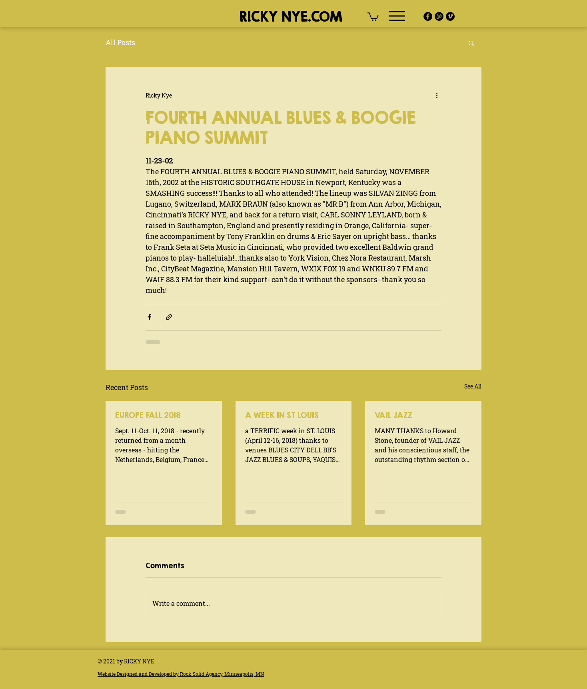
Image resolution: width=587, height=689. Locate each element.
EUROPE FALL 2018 (147, 415)
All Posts (120, 42)
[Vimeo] (450, 16)
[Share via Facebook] (149, 317)
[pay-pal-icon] (439, 16)
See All (472, 386)
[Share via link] (169, 317)
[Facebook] (427, 16)
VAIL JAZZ (393, 415)
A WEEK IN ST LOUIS (282, 415)
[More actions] (436, 95)
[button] (373, 16)
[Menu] (396, 16)
